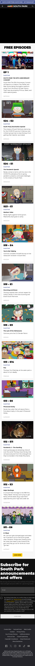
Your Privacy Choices (11, 634)
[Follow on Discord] (20, 646)
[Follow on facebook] (6, 646)
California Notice (25, 634)
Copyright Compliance (11, 639)
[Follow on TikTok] (24, 646)
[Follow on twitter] (11, 646)
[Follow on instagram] (15, 646)
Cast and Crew (17, 629)
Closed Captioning (22, 636)
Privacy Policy (10, 601)
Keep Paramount (25, 639)
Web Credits (27, 629)
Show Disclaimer (17, 641)
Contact (12, 631)
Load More (17, 555)
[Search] (32, 6)
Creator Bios (7, 629)
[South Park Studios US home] (17, 6)
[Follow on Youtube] (29, 646)
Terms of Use (17, 599)
